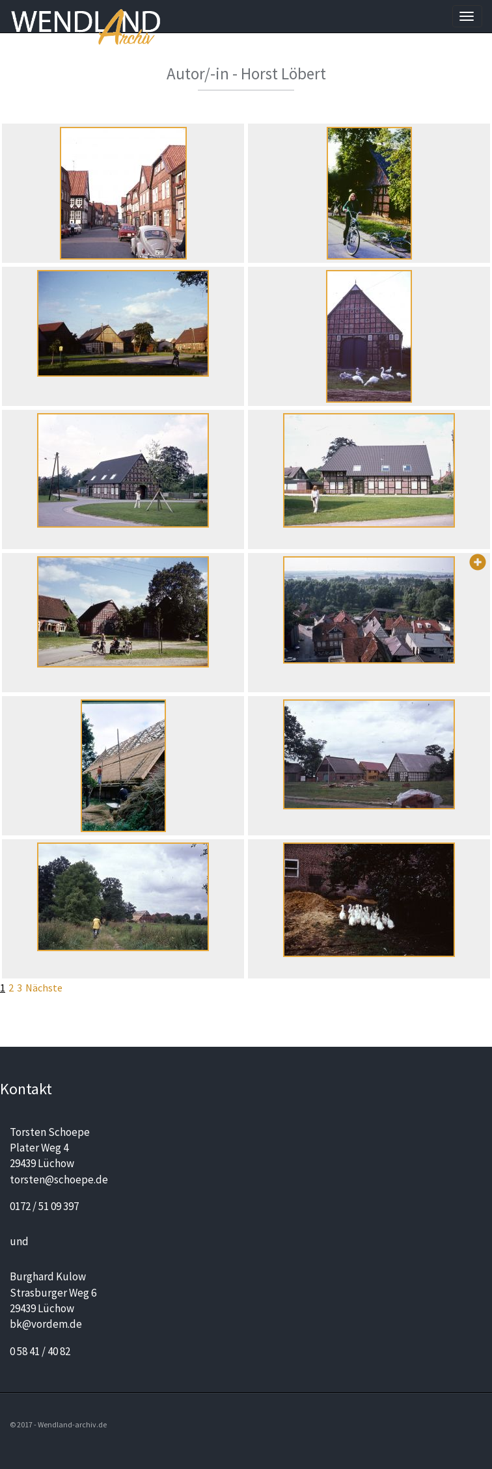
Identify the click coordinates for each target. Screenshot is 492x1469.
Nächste (43, 987)
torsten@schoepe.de (59, 1179)
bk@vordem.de (46, 1324)
